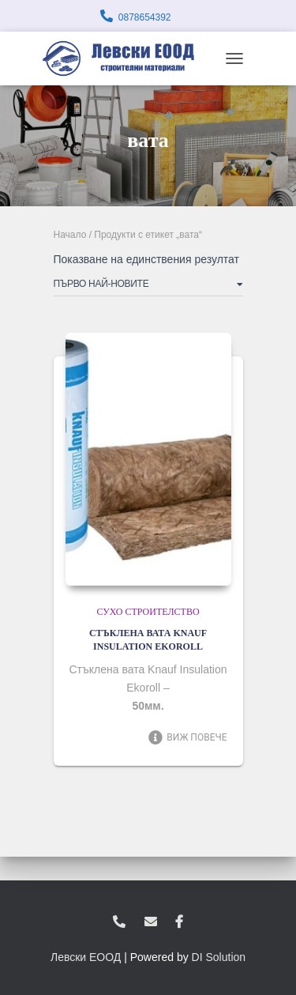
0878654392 (144, 17)
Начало (70, 234)
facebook (179, 922)
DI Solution (218, 957)
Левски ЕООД (86, 957)
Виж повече (187, 737)
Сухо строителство (147, 611)
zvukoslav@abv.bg (151, 922)
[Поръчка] (148, 287)
